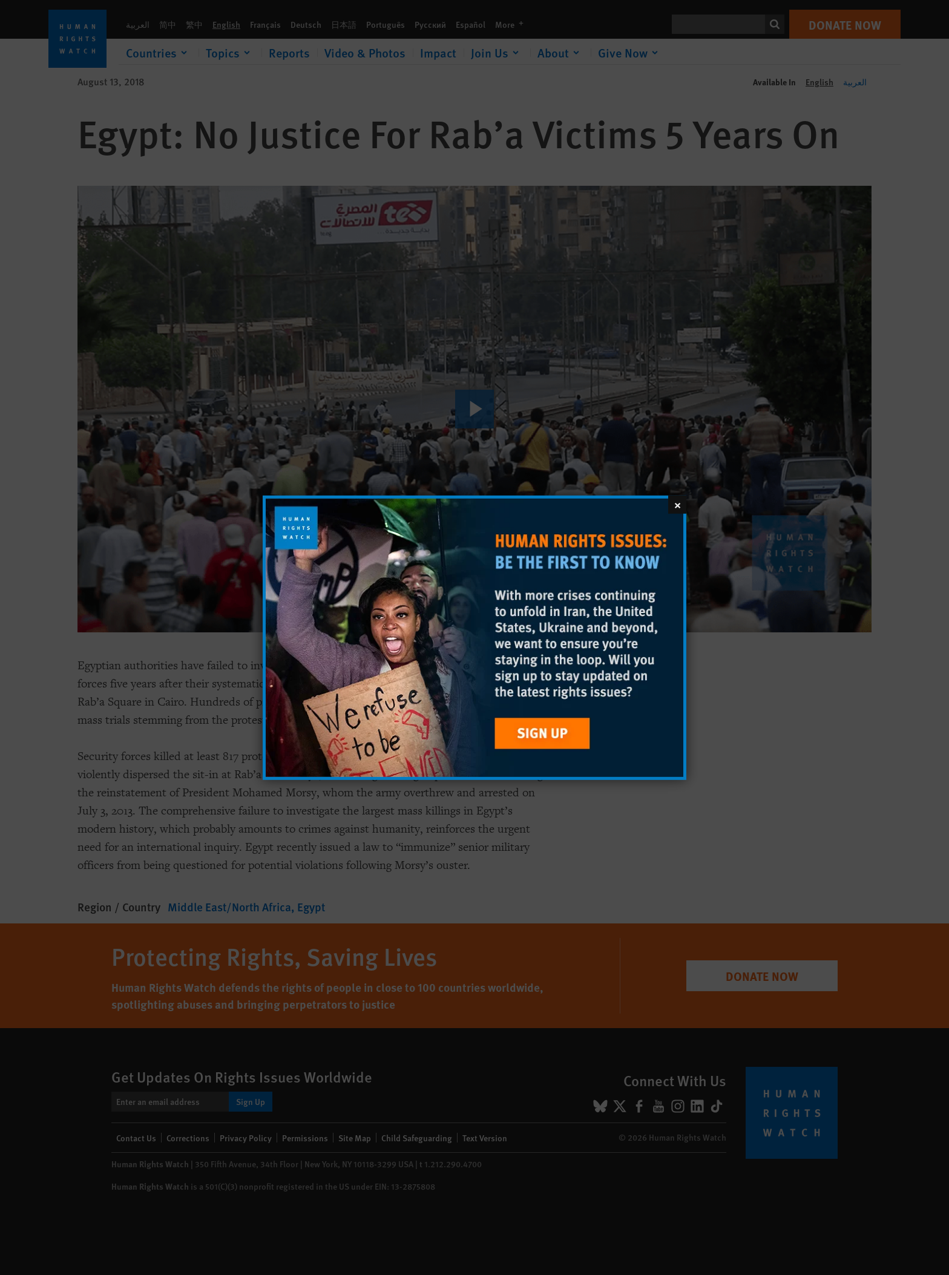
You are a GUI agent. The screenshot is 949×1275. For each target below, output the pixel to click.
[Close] (677, 504)
